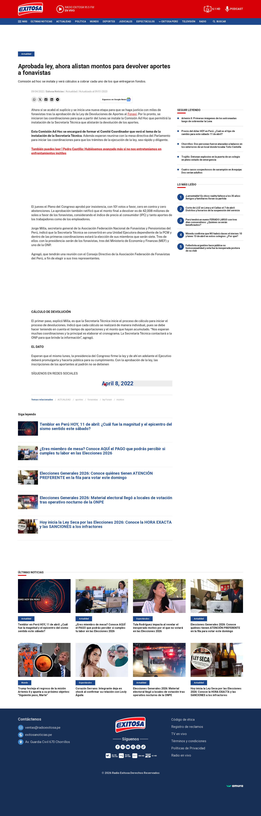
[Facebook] (117, 747)
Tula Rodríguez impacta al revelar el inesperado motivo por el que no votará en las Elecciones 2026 (158, 628)
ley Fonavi (107, 399)
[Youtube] (128, 747)
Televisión (188, 21)
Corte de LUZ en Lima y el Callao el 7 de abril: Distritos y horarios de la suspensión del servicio (213, 209)
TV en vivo (179, 734)
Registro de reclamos (187, 727)
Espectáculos (145, 21)
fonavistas (93, 399)
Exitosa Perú (169, 21)
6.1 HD (216, 8)
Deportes (109, 21)
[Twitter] (123, 747)
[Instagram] (133, 747)
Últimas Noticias (41, 21)
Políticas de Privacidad (188, 748)
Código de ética (183, 720)
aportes (79, 399)
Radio (202, 21)
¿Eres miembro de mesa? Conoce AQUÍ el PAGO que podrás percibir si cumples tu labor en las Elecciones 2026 (102, 450)
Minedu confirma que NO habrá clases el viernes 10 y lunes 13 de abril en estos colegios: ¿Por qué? (214, 235)
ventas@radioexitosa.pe (42, 728)
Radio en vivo (181, 755)
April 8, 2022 (117, 383)
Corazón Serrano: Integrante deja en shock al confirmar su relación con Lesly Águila (101, 692)
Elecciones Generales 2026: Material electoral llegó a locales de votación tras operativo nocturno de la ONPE (106, 499)
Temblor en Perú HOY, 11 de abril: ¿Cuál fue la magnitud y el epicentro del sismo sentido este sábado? (106, 426)
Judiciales (125, 21)
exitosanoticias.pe (38, 735)
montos (120, 399)
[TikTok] (143, 747)
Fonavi (132, 114)
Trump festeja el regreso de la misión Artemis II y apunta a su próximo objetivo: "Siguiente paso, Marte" (44, 692)
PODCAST (236, 8)
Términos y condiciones (188, 741)
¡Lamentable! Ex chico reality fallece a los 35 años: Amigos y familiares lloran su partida (213, 197)
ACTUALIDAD (64, 399)
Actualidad (63, 21)
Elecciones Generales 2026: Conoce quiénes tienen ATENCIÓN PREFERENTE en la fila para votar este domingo (96, 475)
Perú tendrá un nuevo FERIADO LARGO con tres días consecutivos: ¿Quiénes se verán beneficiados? (211, 222)
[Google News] (138, 747)
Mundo (94, 21)
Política (80, 21)
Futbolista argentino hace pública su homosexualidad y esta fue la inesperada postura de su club (213, 248)
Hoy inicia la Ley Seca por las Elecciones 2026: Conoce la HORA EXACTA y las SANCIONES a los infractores (106, 524)
